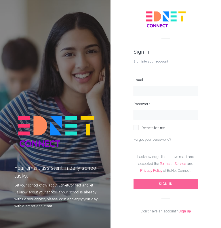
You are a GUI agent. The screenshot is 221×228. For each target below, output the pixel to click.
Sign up (184, 211)
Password (142, 104)
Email (138, 80)
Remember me (153, 128)
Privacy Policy (151, 170)
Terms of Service (173, 163)
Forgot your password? (152, 139)
